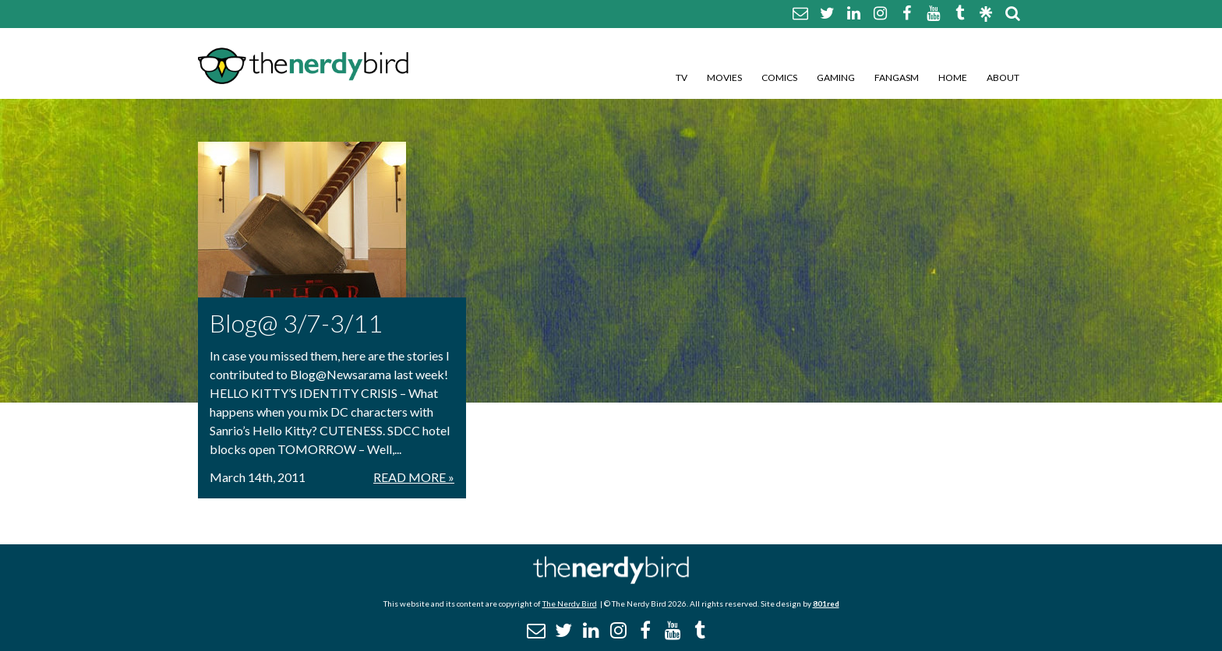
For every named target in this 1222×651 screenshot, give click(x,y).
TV (681, 77)
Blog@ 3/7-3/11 (296, 323)
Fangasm (896, 77)
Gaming (836, 77)
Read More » (413, 477)
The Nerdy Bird (569, 603)
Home (952, 77)
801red (826, 603)
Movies (724, 77)
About (1003, 77)
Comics (779, 77)
